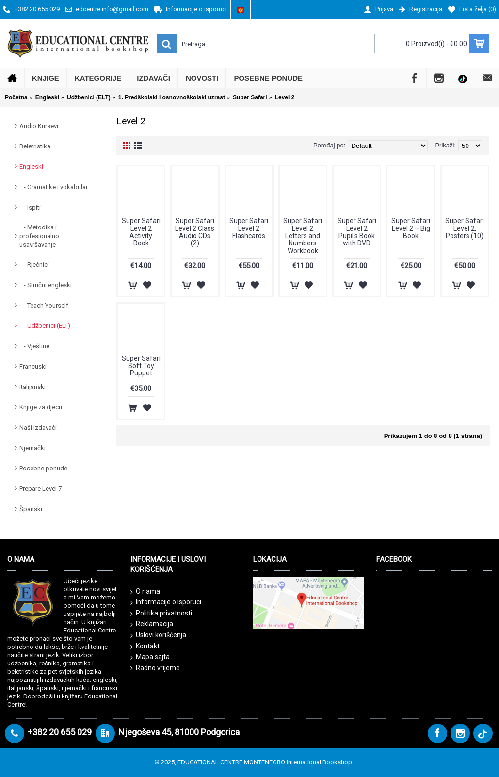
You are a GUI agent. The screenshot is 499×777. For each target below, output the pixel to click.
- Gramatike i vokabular (53, 187)
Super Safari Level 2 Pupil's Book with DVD (357, 232)
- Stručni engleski (45, 285)
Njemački (32, 448)
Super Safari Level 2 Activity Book (141, 232)
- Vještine (34, 346)
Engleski (31, 166)
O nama (145, 591)
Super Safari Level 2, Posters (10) (464, 228)
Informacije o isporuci (165, 602)
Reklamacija (151, 624)
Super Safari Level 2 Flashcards (248, 228)
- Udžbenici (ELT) (44, 325)
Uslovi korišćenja (158, 635)
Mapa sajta (150, 657)
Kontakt (145, 646)
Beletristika (34, 146)
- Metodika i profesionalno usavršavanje (39, 236)
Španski (30, 509)
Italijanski (32, 386)
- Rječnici (34, 264)
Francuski (33, 366)
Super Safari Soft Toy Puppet (141, 366)
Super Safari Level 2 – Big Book (410, 228)
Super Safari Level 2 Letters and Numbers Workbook (302, 236)
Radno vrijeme (155, 668)
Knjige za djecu (40, 407)
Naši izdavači (38, 427)
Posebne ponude (43, 468)
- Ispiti (30, 207)
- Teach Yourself (43, 305)
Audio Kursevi (38, 126)
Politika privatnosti (161, 613)
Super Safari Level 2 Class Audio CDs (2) (194, 232)
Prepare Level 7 (40, 488)
